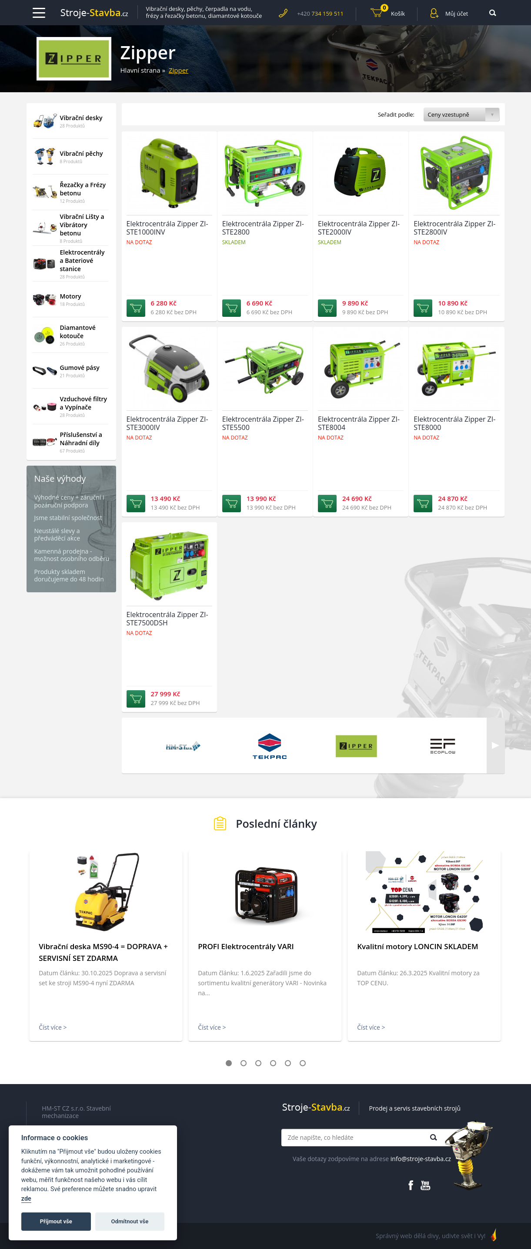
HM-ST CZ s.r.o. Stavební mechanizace (76, 1112)
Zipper (178, 70)
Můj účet (456, 13)
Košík (393, 12)
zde (26, 1198)
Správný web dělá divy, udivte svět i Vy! (430, 1236)
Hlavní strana (140, 70)
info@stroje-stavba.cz (421, 1159)
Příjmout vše (56, 1221)
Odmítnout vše (130, 1221)
